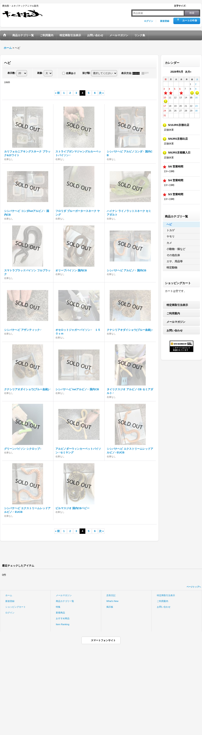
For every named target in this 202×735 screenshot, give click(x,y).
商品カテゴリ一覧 (65, 601)
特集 (58, 607)
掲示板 (109, 607)
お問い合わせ (175, 330)
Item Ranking (62, 624)
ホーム (8, 595)
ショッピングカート (15, 607)
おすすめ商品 (62, 618)
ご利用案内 (173, 313)
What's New (112, 601)
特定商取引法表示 (177, 305)
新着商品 (60, 612)
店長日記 (110, 595)
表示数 (11, 73)
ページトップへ (194, 587)
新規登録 (164, 21)
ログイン (148, 21)
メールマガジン (176, 321)
